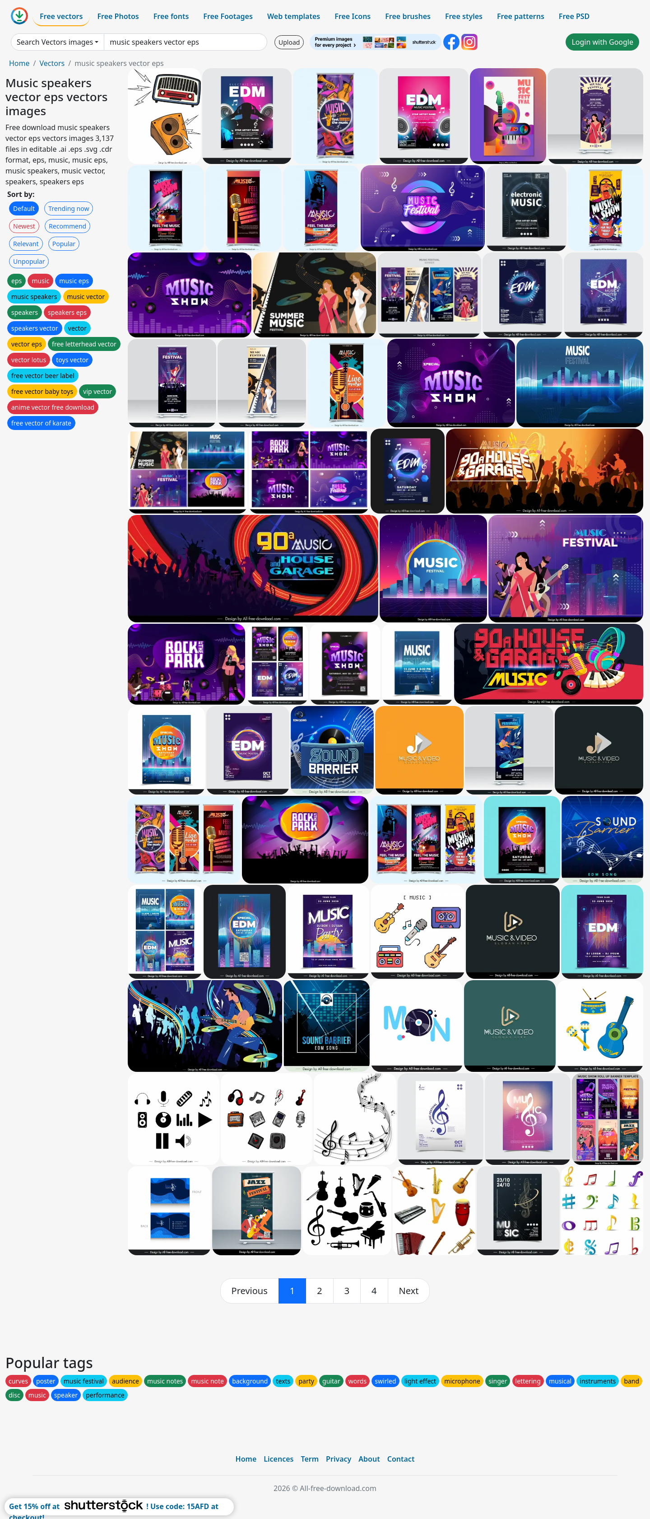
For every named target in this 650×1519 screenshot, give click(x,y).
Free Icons (352, 16)
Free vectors (61, 16)
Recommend (67, 226)
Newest (24, 226)
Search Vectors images (55, 42)
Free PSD (574, 16)
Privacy (338, 1459)
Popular (63, 243)
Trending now (68, 208)
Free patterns (520, 16)
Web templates (293, 16)
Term (310, 1459)
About (369, 1459)
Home (19, 63)
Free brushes (408, 16)
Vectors (52, 63)
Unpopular (29, 261)
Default (24, 208)
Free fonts (171, 16)
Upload (289, 42)
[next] (409, 1291)
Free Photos (118, 16)
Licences (278, 1459)
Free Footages (228, 16)
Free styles (464, 16)
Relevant (26, 243)
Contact (401, 1459)
